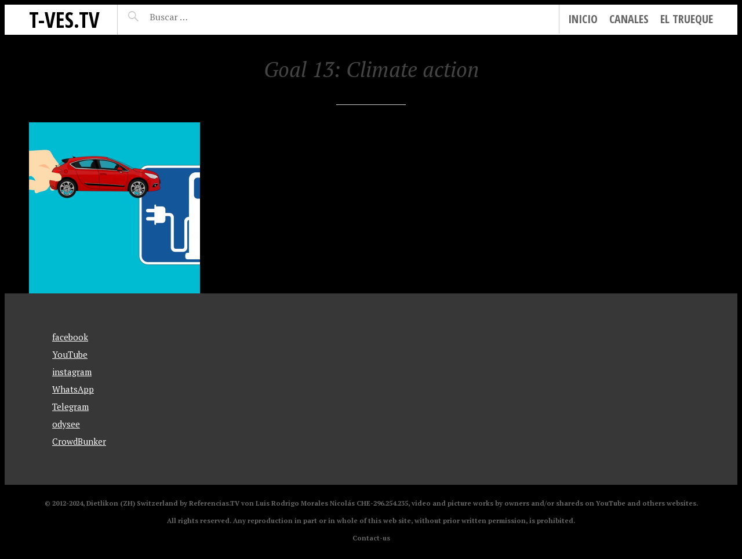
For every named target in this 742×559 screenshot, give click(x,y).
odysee (66, 424)
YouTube (70, 354)
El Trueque (686, 19)
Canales (629, 19)
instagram (72, 371)
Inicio (583, 19)
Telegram (70, 406)
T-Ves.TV (64, 19)
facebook (70, 337)
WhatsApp (73, 389)
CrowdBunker (79, 441)
